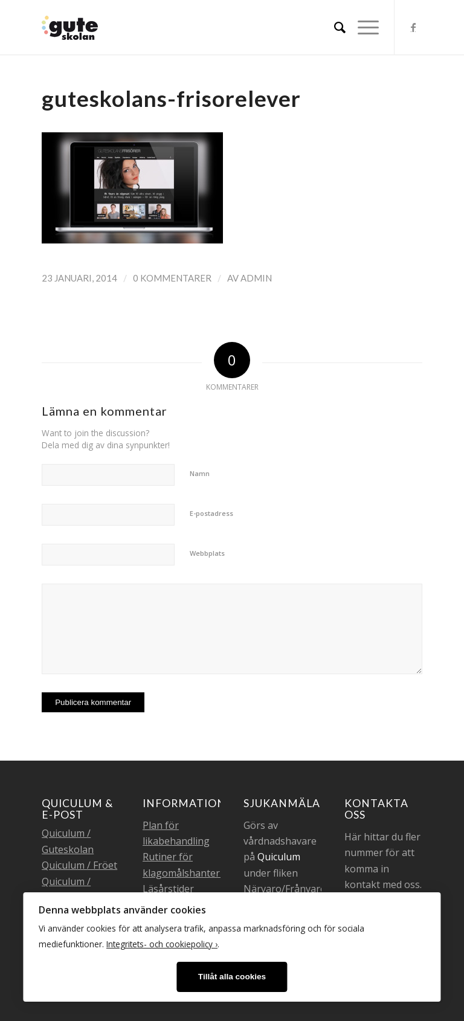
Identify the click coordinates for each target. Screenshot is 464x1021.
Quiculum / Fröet (79, 865)
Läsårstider (168, 888)
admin (256, 277)
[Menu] (362, 27)
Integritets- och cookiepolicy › (162, 944)
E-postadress (211, 513)
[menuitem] (334, 27)
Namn (200, 473)
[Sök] (334, 27)
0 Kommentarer (172, 277)
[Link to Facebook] (413, 27)
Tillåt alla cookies (232, 976)
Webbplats (207, 553)
